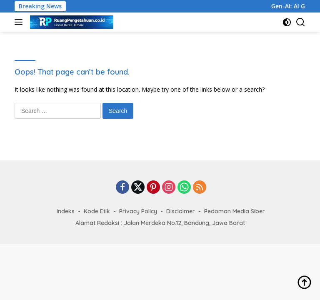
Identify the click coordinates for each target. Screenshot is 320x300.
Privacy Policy (138, 211)
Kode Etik (97, 211)
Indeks (66, 211)
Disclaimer (180, 211)
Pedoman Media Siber (234, 211)
